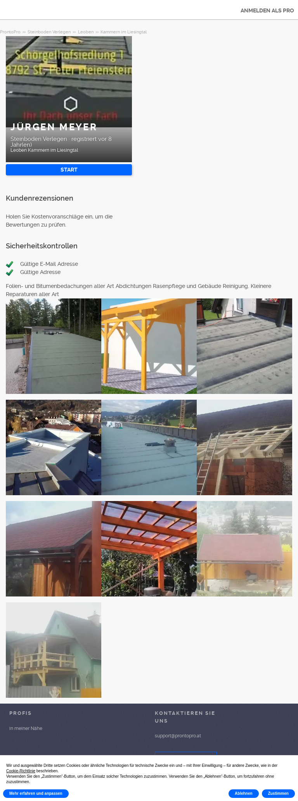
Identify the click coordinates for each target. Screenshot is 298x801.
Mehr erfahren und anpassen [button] (35, 793)
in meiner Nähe (25, 728)
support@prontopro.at (178, 736)
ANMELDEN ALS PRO (267, 10)
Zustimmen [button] (278, 793)
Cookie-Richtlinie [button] (20, 771)
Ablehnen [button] (244, 793)
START (69, 169)
